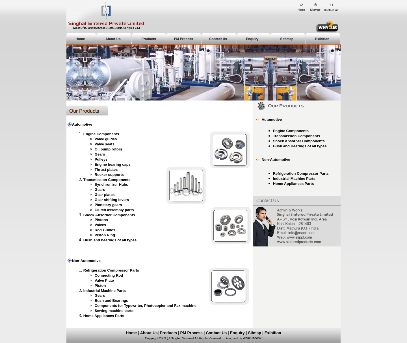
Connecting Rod (109, 275)
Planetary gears (108, 205)
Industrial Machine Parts (104, 291)
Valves (100, 225)
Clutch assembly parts (114, 210)
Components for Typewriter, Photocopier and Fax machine (145, 305)
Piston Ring (105, 235)
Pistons (101, 220)
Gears (100, 154)
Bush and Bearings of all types (300, 146)
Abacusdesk (252, 338)
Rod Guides (105, 230)
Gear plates (105, 195)
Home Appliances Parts (293, 184)
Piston (100, 285)
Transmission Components (107, 180)
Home (131, 333)
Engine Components (291, 131)
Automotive (272, 119)
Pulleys (101, 159)
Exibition (273, 333)
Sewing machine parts (114, 311)
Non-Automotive (86, 261)
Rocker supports (109, 174)
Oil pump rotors (108, 149)
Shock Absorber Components (109, 215)
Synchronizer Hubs (111, 184)
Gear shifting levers (112, 200)
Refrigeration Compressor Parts (301, 173)
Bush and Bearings (111, 300)
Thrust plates (106, 169)
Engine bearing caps (113, 164)
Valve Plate (104, 280)
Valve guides (106, 139)
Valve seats (104, 144)
